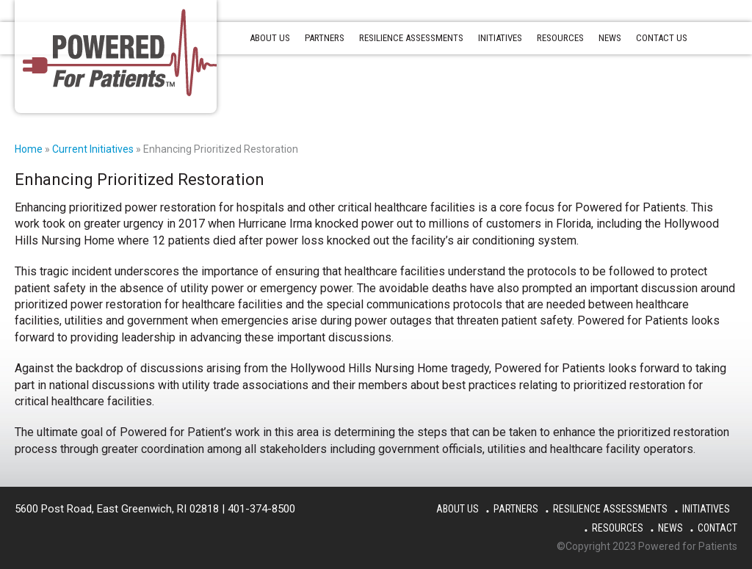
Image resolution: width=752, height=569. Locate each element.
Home (29, 149)
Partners (516, 509)
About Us (457, 509)
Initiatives (706, 509)
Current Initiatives (93, 149)
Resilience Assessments (610, 509)
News (670, 528)
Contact (717, 528)
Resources (617, 528)
